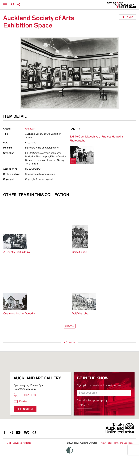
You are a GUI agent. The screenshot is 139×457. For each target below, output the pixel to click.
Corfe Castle (79, 252)
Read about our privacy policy (92, 400)
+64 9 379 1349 (25, 395)
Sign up (84, 405)
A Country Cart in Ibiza (16, 252)
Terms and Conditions (123, 443)
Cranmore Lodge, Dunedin (19, 314)
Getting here (25, 409)
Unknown (30, 128)
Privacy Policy (106, 443)
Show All (69, 326)
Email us (21, 402)
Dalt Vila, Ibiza (80, 314)
